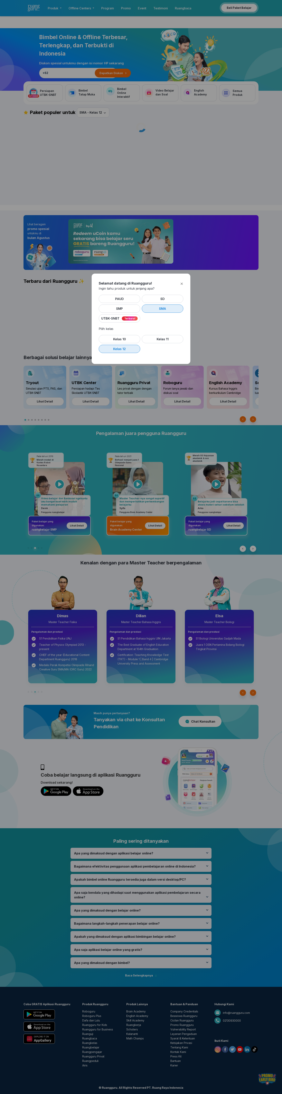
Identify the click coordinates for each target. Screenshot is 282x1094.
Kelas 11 (163, 339)
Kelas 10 (119, 339)
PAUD (119, 299)
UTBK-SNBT (110, 318)
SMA (162, 309)
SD (162, 299)
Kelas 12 (119, 349)
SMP (119, 309)
